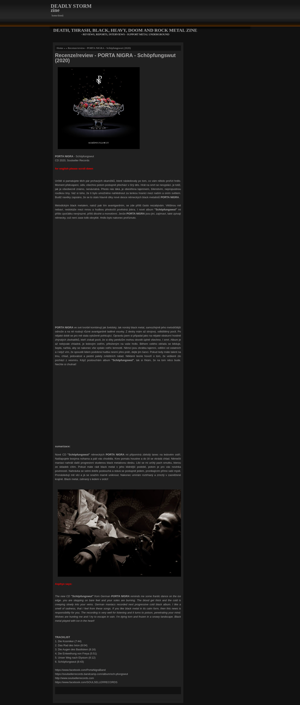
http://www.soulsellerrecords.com (74, 678)
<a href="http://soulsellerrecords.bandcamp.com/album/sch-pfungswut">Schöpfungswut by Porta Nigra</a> (118, 272)
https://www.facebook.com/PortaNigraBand (80, 669)
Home (60, 48)
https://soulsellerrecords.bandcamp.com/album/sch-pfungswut (91, 674)
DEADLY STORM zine (71, 8)
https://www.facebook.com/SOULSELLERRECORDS (86, 682)
